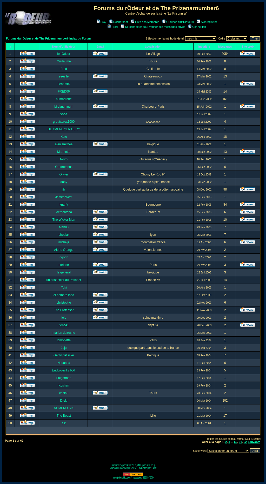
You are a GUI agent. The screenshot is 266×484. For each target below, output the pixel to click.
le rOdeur (63, 54)
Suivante (254, 441)
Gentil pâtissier (64, 355)
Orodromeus (63, 167)
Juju (64, 348)
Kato (64, 137)
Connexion (197, 26)
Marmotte (63, 152)
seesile (64, 76)
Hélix (154, 468)
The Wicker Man (63, 219)
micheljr (63, 242)
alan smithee (64, 144)
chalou (63, 393)
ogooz (63, 257)
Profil (113, 26)
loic (64, 317)
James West (63, 197)
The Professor (64, 310)
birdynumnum (63, 106)
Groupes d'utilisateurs (178, 21)
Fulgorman (63, 378)
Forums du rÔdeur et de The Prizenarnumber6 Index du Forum (48, 38)
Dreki (64, 400)
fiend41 (64, 325)
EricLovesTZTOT (64, 370)
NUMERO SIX (64, 408)
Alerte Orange (64, 250)
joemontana (64, 212)
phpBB (125, 465)
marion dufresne (63, 333)
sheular (64, 235)
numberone (64, 99)
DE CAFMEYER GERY (64, 129)
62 (245, 441)
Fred (64, 69)
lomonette (64, 340)
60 (235, 441)
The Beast (64, 415)
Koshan (63, 385)
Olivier (63, 174)
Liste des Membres (145, 21)
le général (64, 272)
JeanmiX (64, 84)
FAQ (101, 21)
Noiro (64, 159)
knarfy (63, 204)
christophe (64, 302)
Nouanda (63, 363)
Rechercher (118, 21)
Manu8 (64, 227)
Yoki (63, 287)
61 (240, 441)
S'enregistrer (207, 21)
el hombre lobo (64, 295)
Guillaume (64, 61)
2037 (133, 468)
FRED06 (64, 91)
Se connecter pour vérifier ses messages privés (153, 26)
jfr (64, 189)
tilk (64, 423)
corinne (64, 265)
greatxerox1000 (64, 121)
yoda (64, 114)
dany (64, 182)
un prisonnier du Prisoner (63, 280)
